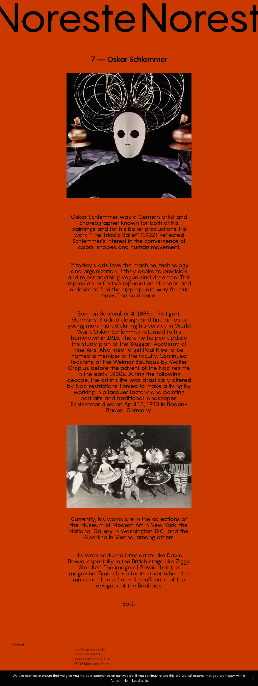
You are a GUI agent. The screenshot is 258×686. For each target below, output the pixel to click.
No (126, 680)
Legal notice (140, 680)
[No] (253, 678)
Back (128, 603)
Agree (114, 680)
